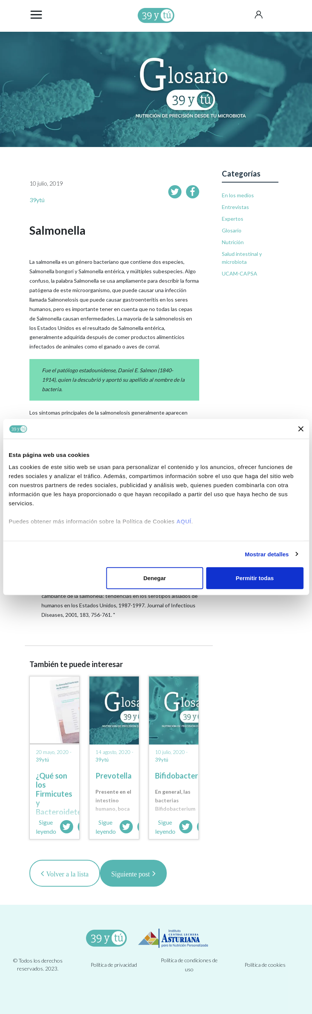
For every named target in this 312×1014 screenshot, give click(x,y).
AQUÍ (183, 521)
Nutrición (233, 242)
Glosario (231, 230)
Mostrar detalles (267, 554)
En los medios (238, 195)
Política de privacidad (114, 964)
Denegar (154, 578)
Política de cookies (265, 964)
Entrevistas (235, 207)
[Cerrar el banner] (300, 429)
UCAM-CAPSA (239, 273)
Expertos (232, 218)
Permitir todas (255, 578)
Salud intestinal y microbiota (242, 258)
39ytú (37, 199)
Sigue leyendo (46, 827)
